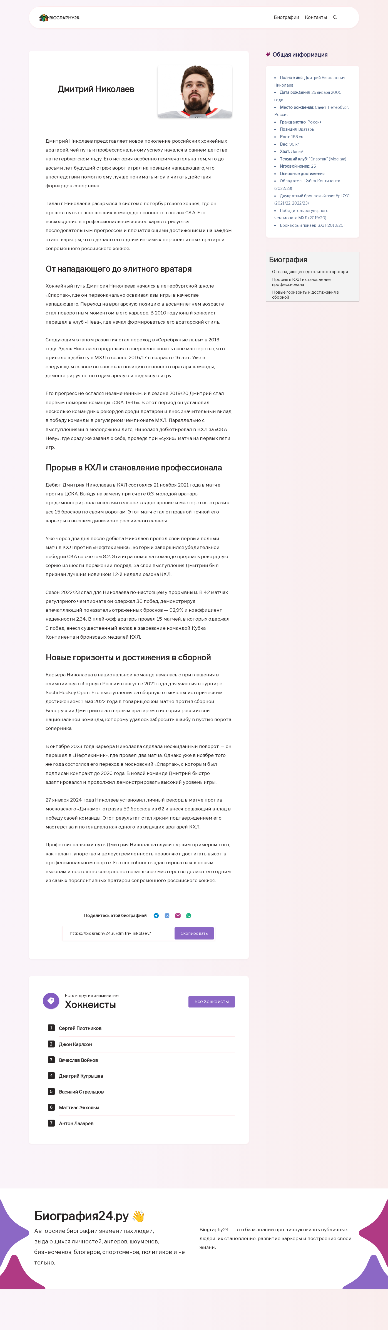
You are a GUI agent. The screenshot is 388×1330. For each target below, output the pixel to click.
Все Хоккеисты (212, 1004)
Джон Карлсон (76, 1047)
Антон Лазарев (77, 1126)
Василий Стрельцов (83, 1094)
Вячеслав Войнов (80, 1062)
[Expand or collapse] (352, 262)
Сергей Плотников (81, 1031)
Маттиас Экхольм (81, 1110)
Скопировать (193, 935)
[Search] (334, 19)
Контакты (315, 19)
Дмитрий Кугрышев (82, 1078)
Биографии (285, 19)
